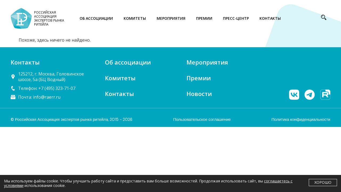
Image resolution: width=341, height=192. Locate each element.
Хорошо (322, 182)
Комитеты (120, 78)
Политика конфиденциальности (300, 119)
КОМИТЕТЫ (135, 18)
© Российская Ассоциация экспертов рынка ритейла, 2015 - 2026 (71, 119)
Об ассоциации (128, 62)
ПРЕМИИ (204, 18)
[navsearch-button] (323, 18)
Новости (199, 94)
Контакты (119, 94)
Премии (198, 78)
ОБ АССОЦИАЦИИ (96, 18)
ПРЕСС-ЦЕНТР (236, 18)
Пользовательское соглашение (202, 119)
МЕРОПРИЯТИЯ (171, 18)
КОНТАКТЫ (270, 18)
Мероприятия (207, 62)
